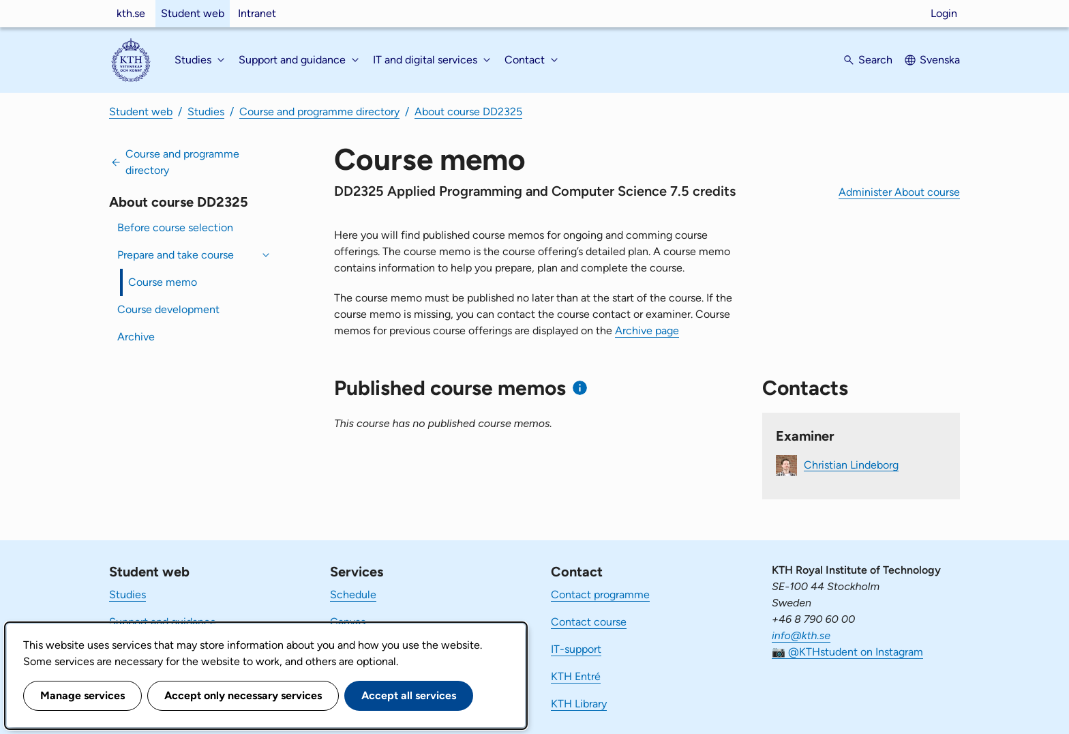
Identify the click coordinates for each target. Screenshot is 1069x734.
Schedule (353, 594)
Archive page (647, 330)
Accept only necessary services (243, 695)
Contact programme (600, 594)
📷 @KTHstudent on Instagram (847, 651)
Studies (205, 111)
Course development (168, 309)
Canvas (347, 621)
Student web (192, 13)
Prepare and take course (175, 254)
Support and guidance (162, 621)
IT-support (576, 649)
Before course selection (175, 227)
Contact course (589, 621)
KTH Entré (576, 676)
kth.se (131, 13)
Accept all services (408, 695)
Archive (136, 336)
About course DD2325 (468, 111)
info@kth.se (801, 635)
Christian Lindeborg (851, 464)
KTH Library (579, 703)
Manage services (82, 695)
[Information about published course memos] (580, 388)
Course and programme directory (319, 111)
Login (944, 13)
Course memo (162, 282)
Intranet (257, 13)
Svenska (940, 59)
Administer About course (899, 192)
